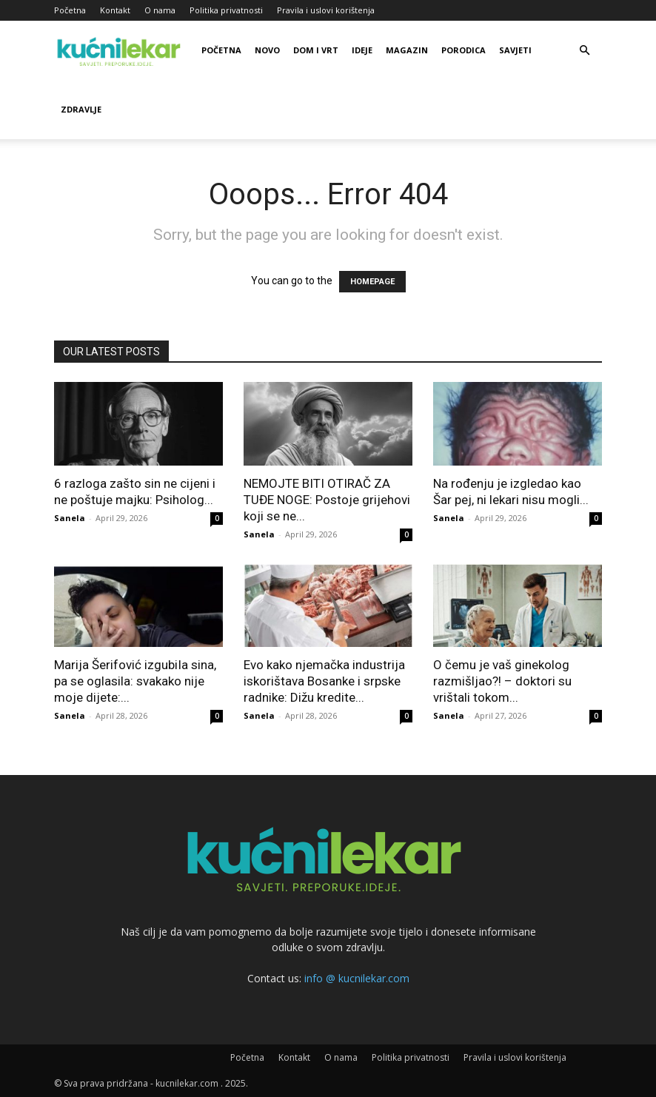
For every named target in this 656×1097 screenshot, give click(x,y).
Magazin (407, 50)
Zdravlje (81, 109)
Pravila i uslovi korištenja (326, 10)
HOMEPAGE (372, 281)
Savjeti (515, 50)
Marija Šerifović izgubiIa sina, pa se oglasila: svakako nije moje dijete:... (135, 681)
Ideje (362, 50)
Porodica (463, 50)
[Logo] (120, 50)
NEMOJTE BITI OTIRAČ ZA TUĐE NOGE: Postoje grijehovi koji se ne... (327, 499)
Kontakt (115, 10)
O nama (159, 10)
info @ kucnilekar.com (356, 978)
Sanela (69, 517)
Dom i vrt (315, 50)
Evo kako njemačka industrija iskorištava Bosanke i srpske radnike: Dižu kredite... (324, 681)
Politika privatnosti (226, 10)
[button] (584, 51)
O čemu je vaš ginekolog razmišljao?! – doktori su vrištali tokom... (502, 681)
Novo (267, 50)
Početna (70, 10)
